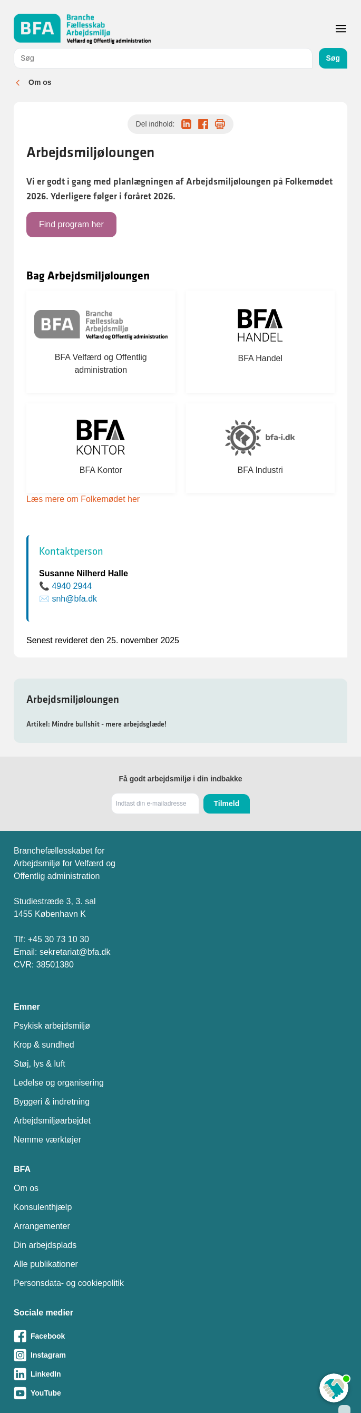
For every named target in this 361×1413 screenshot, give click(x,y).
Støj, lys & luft (39, 1063)
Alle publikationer (46, 1264)
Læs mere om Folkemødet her (83, 499)
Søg (333, 58)
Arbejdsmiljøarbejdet (52, 1120)
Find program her (71, 224)
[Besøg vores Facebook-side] (180, 1336)
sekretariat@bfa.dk (75, 951)
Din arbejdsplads (45, 1245)
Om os (40, 82)
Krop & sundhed (44, 1044)
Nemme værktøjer (47, 1139)
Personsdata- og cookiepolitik (69, 1283)
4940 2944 (72, 586)
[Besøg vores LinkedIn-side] (180, 1374)
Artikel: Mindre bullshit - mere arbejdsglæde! (96, 724)
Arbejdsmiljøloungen (72, 699)
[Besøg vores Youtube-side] (180, 1393)
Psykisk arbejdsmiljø (52, 1025)
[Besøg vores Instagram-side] (180, 1355)
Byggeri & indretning (52, 1101)
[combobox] (163, 58)
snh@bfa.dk (74, 598)
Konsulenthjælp (43, 1207)
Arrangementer (42, 1226)
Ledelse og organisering (59, 1082)
